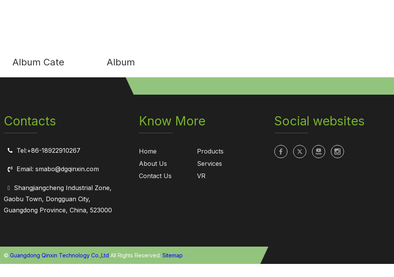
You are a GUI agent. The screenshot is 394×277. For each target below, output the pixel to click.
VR (201, 176)
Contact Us (155, 176)
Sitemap (172, 255)
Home (148, 151)
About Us (153, 163)
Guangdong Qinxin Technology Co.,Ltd (59, 255)
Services (209, 163)
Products (210, 151)
